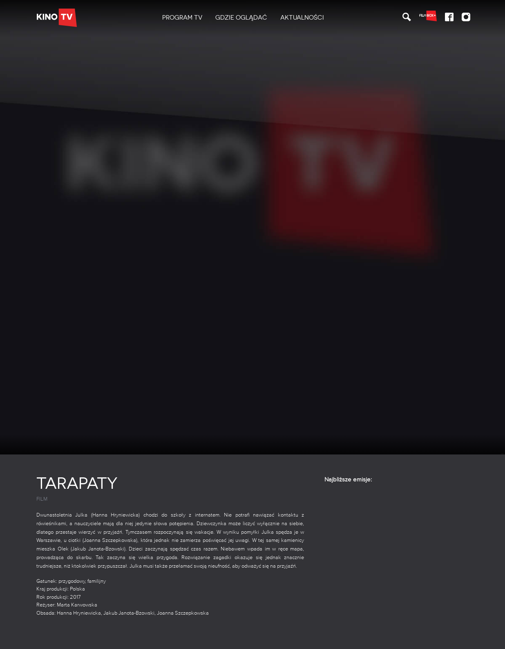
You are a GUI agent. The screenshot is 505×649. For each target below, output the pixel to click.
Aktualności (302, 17)
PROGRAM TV (182, 17)
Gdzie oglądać (241, 17)
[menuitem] (182, 17)
